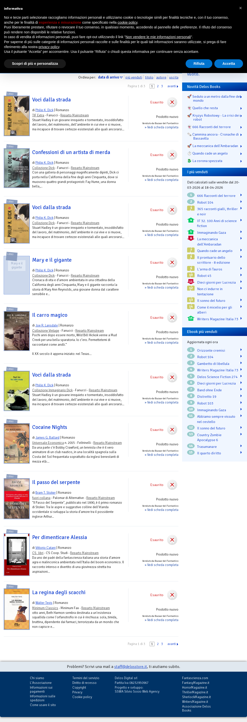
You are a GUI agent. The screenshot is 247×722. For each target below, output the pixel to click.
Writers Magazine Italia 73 (217, 319)
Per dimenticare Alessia (59, 537)
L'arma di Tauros (209, 269)
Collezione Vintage (45, 330)
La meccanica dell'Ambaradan (209, 241)
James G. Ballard (47, 437)
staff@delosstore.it (130, 666)
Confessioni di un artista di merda (71, 152)
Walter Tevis (43, 603)
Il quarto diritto (209, 453)
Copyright (79, 687)
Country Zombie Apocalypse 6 (209, 437)
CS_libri (37, 553)
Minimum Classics (45, 608)
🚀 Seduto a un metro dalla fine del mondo (214, 98)
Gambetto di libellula (213, 363)
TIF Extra (38, 115)
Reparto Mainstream (74, 115)
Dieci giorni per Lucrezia (216, 282)
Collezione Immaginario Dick (52, 390)
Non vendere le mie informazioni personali (158, 37)
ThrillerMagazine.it (195, 692)
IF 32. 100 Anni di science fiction (217, 223)
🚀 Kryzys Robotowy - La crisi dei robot (213, 117)
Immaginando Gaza (211, 232)
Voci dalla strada (51, 99)
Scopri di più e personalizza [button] (35, 64)
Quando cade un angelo (215, 250)
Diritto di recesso (84, 683)
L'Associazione (41, 683)
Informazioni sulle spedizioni (42, 698)
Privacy (77, 692)
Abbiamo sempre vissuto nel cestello (216, 419)
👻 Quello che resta (202, 108)
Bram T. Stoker (45, 492)
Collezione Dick (43, 168)
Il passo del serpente (56, 482)
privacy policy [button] (49, 47)
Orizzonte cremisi (211, 350)
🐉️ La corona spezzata (204, 161)
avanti (171, 86)
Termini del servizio (85, 678)
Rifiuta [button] (199, 64)
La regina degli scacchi (59, 592)
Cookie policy (82, 697)
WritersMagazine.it (195, 702)
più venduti (133, 77)
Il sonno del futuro (211, 300)
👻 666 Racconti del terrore (209, 127)
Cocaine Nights (49, 427)
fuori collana (41, 498)
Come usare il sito (43, 705)
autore (161, 77)
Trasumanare (207, 446)
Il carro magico (49, 315)
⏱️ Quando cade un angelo (207, 153)
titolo (149, 77)
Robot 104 (205, 202)
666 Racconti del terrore (216, 195)
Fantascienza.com (195, 678)
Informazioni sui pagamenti (41, 689)
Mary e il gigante (52, 260)
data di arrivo (108, 77)
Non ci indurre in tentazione (210, 291)
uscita (173, 77)
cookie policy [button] (127, 22)
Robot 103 (205, 403)
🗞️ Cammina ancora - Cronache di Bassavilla (213, 136)
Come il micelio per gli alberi (214, 310)
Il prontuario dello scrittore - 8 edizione (213, 260)
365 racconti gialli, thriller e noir (217, 211)
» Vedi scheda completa (161, 127)
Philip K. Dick (44, 110)
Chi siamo (37, 678)
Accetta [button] (228, 64)
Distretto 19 (206, 396)
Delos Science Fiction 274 (217, 377)
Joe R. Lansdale (46, 325)
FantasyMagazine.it (195, 683)
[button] (241, 8)
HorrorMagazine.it (194, 687)
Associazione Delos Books (196, 708)
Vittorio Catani (45, 548)
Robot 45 (204, 275)
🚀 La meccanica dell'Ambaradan (212, 146)
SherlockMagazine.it (196, 697)
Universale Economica (48, 443)
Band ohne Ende (209, 390)
